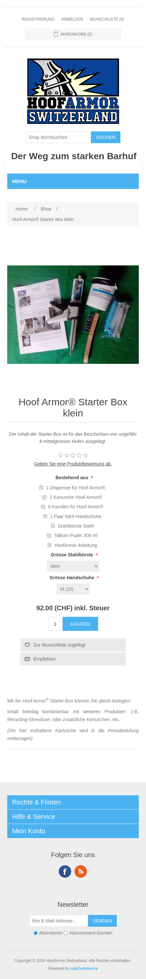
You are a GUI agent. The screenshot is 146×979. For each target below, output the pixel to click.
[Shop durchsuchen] (58, 137)
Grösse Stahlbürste (72, 554)
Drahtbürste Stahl (76, 526)
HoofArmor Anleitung (75, 545)
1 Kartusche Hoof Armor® (76, 497)
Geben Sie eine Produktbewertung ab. (73, 463)
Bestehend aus (71, 477)
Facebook (65, 871)
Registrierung (38, 19)
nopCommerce (84, 968)
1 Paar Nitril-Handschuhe (75, 516)
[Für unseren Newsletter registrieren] (58, 921)
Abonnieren (51, 933)
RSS (80, 871)
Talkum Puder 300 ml (75, 535)
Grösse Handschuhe (72, 577)
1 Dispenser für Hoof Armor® (75, 487)
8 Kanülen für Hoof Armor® (75, 506)
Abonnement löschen (91, 933)
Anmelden (72, 19)
